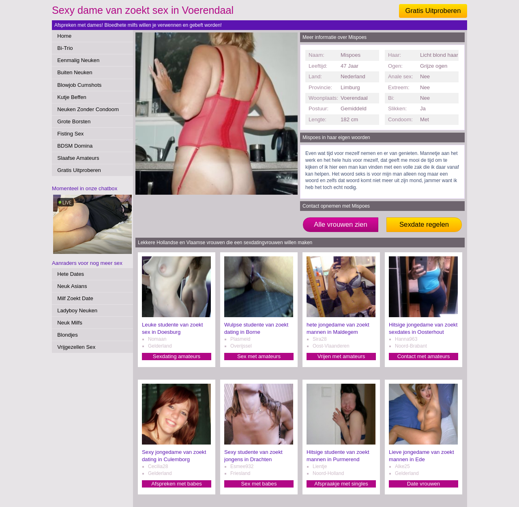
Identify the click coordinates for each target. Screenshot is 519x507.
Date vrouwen (423, 484)
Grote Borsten (73, 121)
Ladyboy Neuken (77, 310)
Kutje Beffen (71, 97)
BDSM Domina (74, 146)
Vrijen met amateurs (341, 356)
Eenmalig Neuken (78, 60)
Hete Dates (70, 274)
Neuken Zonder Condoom (88, 109)
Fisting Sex (70, 134)
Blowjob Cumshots (79, 85)
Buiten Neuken (74, 72)
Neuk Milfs (69, 323)
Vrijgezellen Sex (76, 347)
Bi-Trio (65, 48)
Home (64, 36)
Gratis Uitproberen (433, 11)
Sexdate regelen (424, 224)
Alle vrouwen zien (340, 224)
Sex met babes (259, 484)
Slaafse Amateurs (78, 158)
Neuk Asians (72, 286)
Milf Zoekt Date (75, 298)
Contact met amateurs (423, 356)
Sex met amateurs (259, 356)
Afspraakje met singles (341, 484)
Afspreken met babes (176, 484)
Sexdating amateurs (176, 356)
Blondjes (67, 335)
